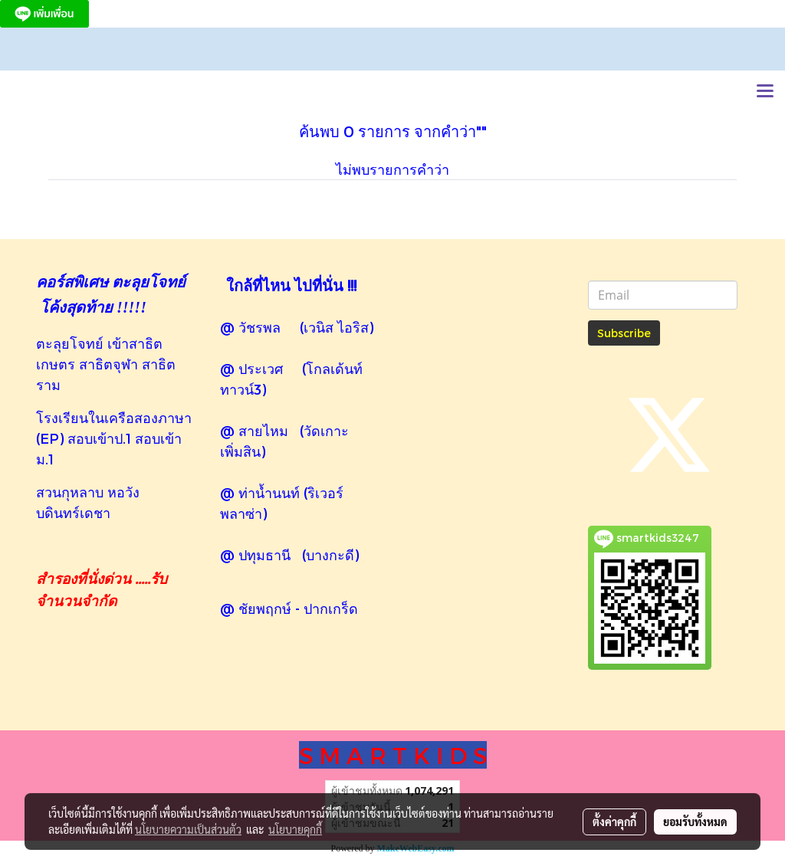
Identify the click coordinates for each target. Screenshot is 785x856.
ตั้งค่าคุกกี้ (614, 821)
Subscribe (624, 332)
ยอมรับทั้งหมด (695, 821)
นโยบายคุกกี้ (295, 829)
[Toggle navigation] (765, 92)
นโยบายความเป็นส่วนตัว (188, 829)
